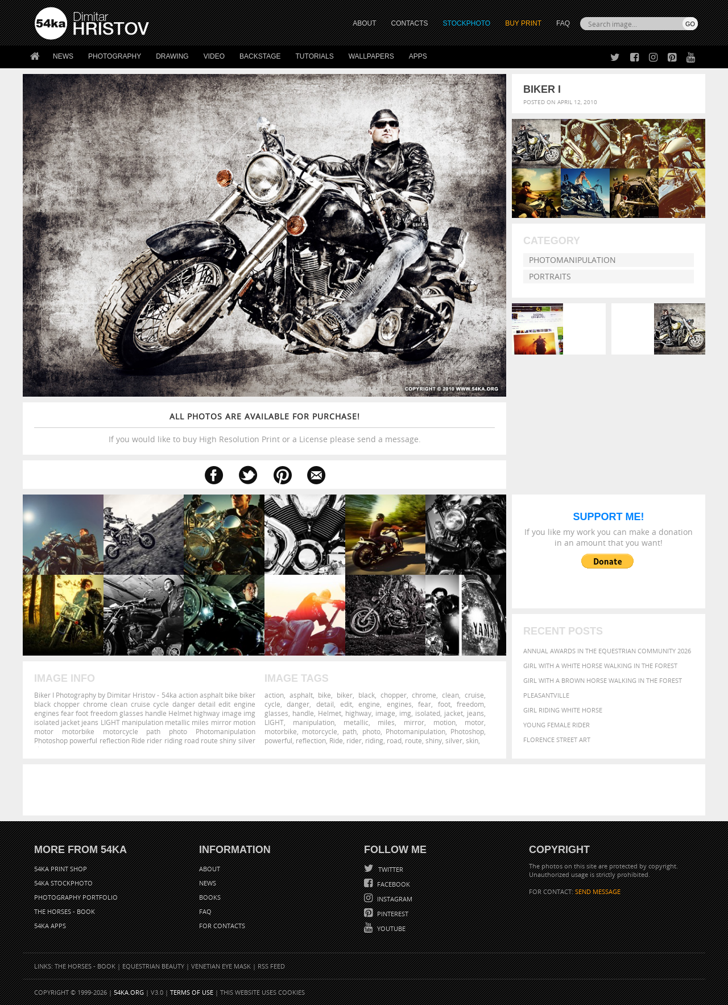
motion (444, 722)
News (63, 56)
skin (472, 740)
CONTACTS (409, 23)
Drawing (172, 56)
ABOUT (364, 23)
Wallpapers (371, 56)
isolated (427, 713)
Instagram (393, 899)
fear (424, 704)
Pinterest (391, 913)
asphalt (301, 694)
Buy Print (523, 23)
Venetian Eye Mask (221, 966)
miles (386, 722)
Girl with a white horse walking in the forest (600, 665)
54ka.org (129, 992)
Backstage (259, 56)
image (385, 713)
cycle (272, 704)
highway (358, 713)
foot (444, 704)
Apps (418, 56)
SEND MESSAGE (598, 891)
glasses (276, 713)
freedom (470, 704)
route (413, 740)
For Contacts (222, 925)
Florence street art (556, 739)
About (209, 868)
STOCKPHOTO (467, 23)
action (274, 694)
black (366, 694)
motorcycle (319, 731)
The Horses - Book (64, 911)
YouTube (390, 928)
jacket (453, 713)
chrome (424, 694)
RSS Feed (271, 966)
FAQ (563, 23)
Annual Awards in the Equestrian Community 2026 (607, 650)
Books (210, 897)
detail (325, 704)
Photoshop (467, 731)
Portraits (550, 276)
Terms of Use (191, 992)
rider (354, 740)
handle (303, 713)
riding (374, 740)
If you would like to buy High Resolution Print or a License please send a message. (264, 427)
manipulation (313, 722)
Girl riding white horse (562, 710)
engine (369, 704)
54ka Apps (50, 925)
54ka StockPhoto (63, 883)
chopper (393, 694)
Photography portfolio (76, 897)
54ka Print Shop (60, 868)
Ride (336, 740)
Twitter (390, 869)
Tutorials (315, 56)
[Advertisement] (366, 789)
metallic (356, 722)
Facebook (392, 884)
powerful (278, 740)
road (394, 740)
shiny (433, 740)
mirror (414, 722)
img (405, 713)
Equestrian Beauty (153, 966)
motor (474, 722)
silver (453, 740)
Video (214, 56)
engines (399, 704)
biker (345, 694)
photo (371, 731)
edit (346, 704)
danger (298, 704)
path (349, 731)
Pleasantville (546, 695)
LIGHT (274, 722)
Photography (114, 56)
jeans (475, 713)
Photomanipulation (572, 259)
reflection (311, 740)
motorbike (280, 731)
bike (324, 694)
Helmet (329, 713)
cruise (474, 694)
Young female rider (556, 724)
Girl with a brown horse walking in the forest (602, 680)
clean (450, 694)
